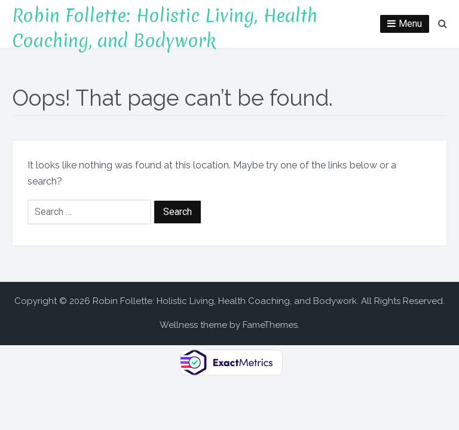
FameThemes (270, 325)
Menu (410, 23)
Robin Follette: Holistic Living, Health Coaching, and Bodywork (164, 28)
